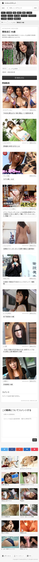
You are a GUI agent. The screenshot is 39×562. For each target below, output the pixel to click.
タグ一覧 (10, 18)
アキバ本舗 (6, 176)
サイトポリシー (20, 555)
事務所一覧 (17, 18)
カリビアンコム (7, 110)
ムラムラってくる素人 (9, 209)
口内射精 (9, 12)
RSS (30, 555)
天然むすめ (6, 278)
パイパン (10, 15)
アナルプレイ (32, 15)
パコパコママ (7, 143)
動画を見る (20, 78)
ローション (24, 15)
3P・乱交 (16, 15)
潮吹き (19, 12)
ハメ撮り (29, 12)
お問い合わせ (7, 555)
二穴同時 (4, 18)
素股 (24, 12)
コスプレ (4, 15)
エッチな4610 (7, 313)
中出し (3, 12)
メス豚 (5, 346)
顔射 (14, 12)
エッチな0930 (13, 68)
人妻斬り (5, 381)
